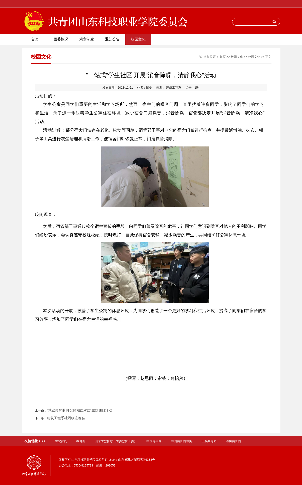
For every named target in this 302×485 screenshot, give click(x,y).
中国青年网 (153, 441)
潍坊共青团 (233, 441)
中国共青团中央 (181, 441)
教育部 (80, 441)
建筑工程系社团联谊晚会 (66, 418)
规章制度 (86, 39)
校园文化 (138, 39)
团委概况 (61, 39)
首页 (35, 39)
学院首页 (61, 441)
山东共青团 (208, 441)
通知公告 (112, 39)
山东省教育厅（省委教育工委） (116, 441)
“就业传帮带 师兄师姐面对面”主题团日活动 (79, 410)
